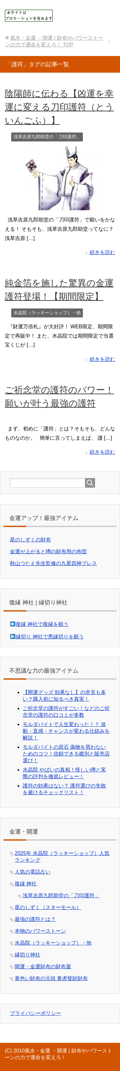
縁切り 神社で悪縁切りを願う (50, 636)
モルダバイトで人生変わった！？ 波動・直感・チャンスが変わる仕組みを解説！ (66, 731)
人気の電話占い (33, 872)
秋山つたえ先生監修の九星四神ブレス (53, 563)
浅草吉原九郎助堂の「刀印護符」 (47, 136)
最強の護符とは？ (35, 919)
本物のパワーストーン (40, 931)
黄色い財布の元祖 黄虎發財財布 (51, 978)
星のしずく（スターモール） (48, 907)
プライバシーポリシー (35, 1013)
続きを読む (102, 252)
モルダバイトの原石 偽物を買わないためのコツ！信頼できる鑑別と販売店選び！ (66, 753)
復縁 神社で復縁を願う (42, 624)
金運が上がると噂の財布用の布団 (48, 551)
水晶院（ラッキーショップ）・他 (47, 312)
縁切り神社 (27, 954)
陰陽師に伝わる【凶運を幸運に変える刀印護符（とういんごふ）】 (59, 107)
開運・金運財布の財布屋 (43, 966)
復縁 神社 (25, 883)
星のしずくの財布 (30, 539)
